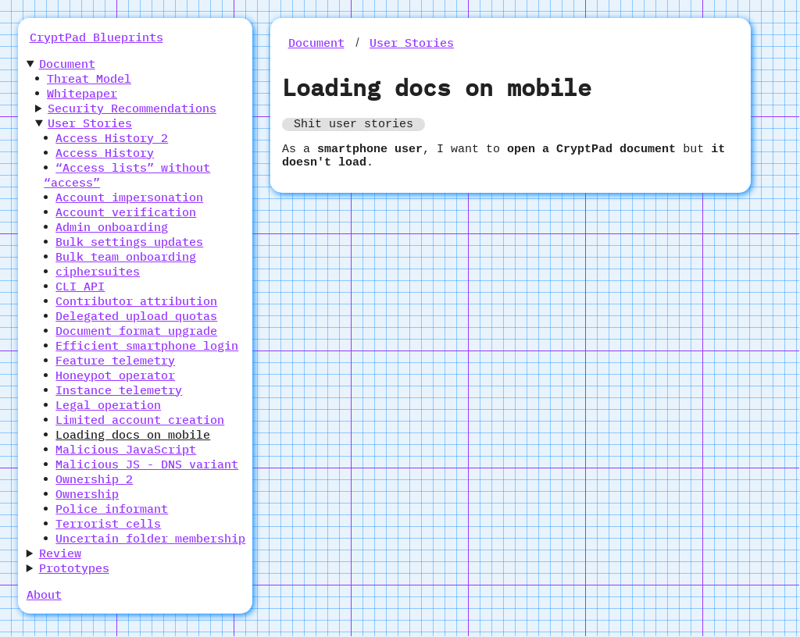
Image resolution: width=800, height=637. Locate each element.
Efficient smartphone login (146, 345)
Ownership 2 (94, 479)
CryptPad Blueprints (96, 37)
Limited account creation (139, 419)
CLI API (80, 286)
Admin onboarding (111, 226)
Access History (104, 152)
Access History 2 (111, 137)
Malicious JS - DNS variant (146, 464)
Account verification (125, 212)
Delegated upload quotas (136, 315)
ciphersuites (97, 271)
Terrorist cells (108, 523)
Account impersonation (129, 197)
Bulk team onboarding (125, 256)
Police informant (111, 508)
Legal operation (108, 404)
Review (60, 553)
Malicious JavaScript (125, 449)
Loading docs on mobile (132, 434)
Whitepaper (82, 93)
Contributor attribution (136, 301)
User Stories (90, 123)
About (44, 594)
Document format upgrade (136, 330)
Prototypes (74, 567)
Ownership (87, 493)
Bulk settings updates (129, 241)
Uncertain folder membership (150, 538)
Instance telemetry (118, 390)
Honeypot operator (115, 375)
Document (67, 63)
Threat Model (89, 78)
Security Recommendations (132, 108)
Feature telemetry (115, 360)
